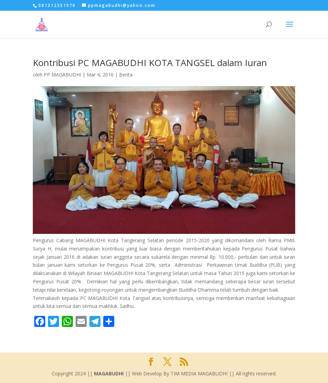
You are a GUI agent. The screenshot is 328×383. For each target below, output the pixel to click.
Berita (126, 74)
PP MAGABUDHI (62, 74)
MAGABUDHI (109, 373)
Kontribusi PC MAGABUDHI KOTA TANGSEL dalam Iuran (150, 62)
